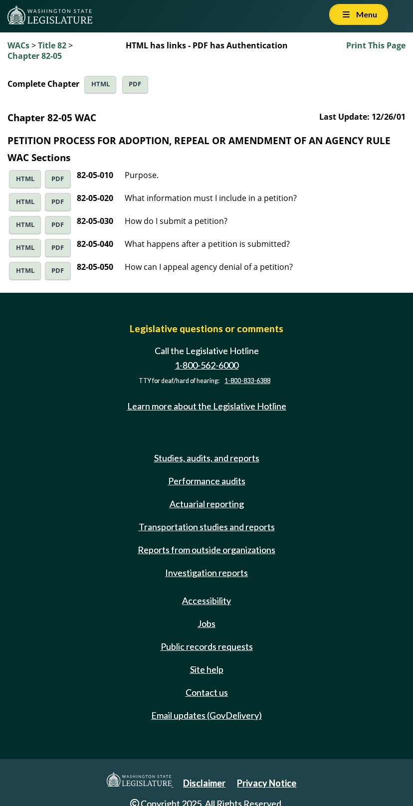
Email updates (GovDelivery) (206, 715)
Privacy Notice (266, 783)
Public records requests (207, 646)
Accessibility (206, 600)
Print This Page (376, 45)
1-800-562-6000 (206, 365)
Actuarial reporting (207, 503)
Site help (206, 669)
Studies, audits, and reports (206, 457)
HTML (100, 84)
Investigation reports (206, 572)
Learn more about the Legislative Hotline (206, 406)
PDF (135, 84)
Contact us (207, 692)
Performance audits (206, 480)
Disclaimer (204, 783)
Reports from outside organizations (206, 549)
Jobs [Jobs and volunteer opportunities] (206, 623)
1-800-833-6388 (247, 381)
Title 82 (52, 45)
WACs (18, 45)
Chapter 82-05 (34, 55)
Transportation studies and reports (207, 526)
